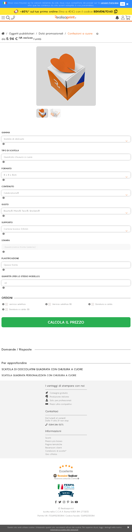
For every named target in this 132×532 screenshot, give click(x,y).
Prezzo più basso (54, 441)
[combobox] (66, 139)
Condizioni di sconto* (56, 451)
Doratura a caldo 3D (19, 309)
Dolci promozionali (51, 33)
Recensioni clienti (53, 447)
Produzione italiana (57, 396)
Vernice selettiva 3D (62, 304)
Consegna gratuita (56, 393)
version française (110, 2)
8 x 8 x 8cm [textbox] (10, 175)
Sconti (48, 437)
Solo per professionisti (58, 400)
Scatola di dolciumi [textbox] (14, 139)
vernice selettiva (17, 304)
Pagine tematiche (53, 444)
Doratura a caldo (104, 304)
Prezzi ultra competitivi (58, 404)
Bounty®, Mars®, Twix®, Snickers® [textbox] (22, 210)
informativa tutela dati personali (64, 529)
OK (122, 4)
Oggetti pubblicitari (21, 33)
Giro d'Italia (51, 454)
